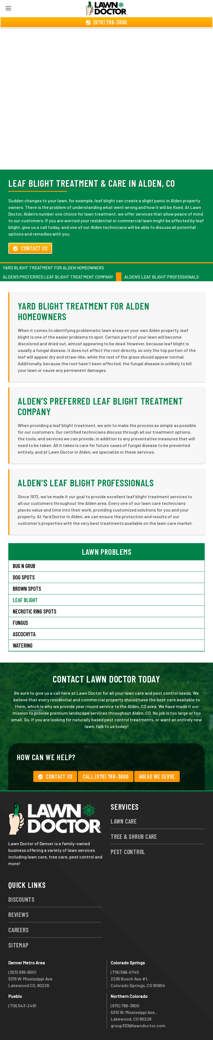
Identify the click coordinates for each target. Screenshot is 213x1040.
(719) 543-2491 (22, 1005)
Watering (22, 645)
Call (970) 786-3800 (105, 776)
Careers (18, 929)
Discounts (21, 899)
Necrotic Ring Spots (34, 611)
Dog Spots (24, 577)
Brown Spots (27, 588)
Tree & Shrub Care (134, 836)
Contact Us (30, 248)
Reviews (18, 914)
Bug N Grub (24, 566)
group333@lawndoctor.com (138, 1025)
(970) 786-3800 (125, 1005)
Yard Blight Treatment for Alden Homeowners (53, 267)
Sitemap (18, 945)
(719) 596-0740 (125, 972)
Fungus (20, 622)
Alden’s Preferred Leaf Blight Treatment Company (58, 276)
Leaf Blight (25, 600)
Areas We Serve (157, 776)
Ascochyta (24, 634)
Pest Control (128, 851)
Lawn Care (124, 821)
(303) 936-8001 (22, 972)
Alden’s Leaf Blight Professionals (161, 276)
